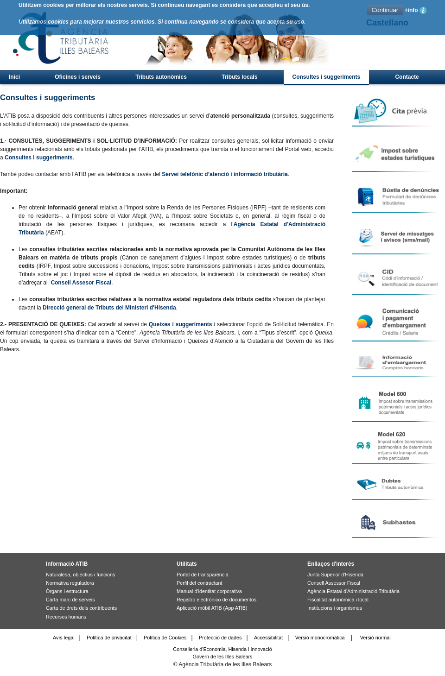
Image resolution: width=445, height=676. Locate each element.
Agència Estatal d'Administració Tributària (353, 591)
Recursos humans (66, 616)
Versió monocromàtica (320, 637)
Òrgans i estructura (67, 591)
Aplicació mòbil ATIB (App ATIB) (212, 608)
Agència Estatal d (260, 224)
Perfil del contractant (199, 583)
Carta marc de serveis (70, 599)
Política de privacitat (109, 637)
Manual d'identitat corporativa (209, 591)
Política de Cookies (165, 637)
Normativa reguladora (70, 583)
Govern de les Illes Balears (222, 656)
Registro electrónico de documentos (216, 599)
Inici (14, 77)
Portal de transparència (203, 574)
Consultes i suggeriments (326, 77)
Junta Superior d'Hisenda (335, 574)
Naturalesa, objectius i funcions (80, 574)
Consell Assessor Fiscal (333, 583)
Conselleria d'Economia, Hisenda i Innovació (222, 649)
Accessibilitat (268, 637)
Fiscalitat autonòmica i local (338, 599)
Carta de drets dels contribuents (81, 608)
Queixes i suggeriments (180, 324)
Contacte (407, 77)
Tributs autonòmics (161, 77)
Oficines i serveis (78, 77)
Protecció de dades (220, 637)
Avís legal (64, 637)
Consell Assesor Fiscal (81, 282)
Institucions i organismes (334, 608)
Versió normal (375, 637)
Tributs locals (239, 77)
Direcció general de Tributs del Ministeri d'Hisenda (109, 307)
